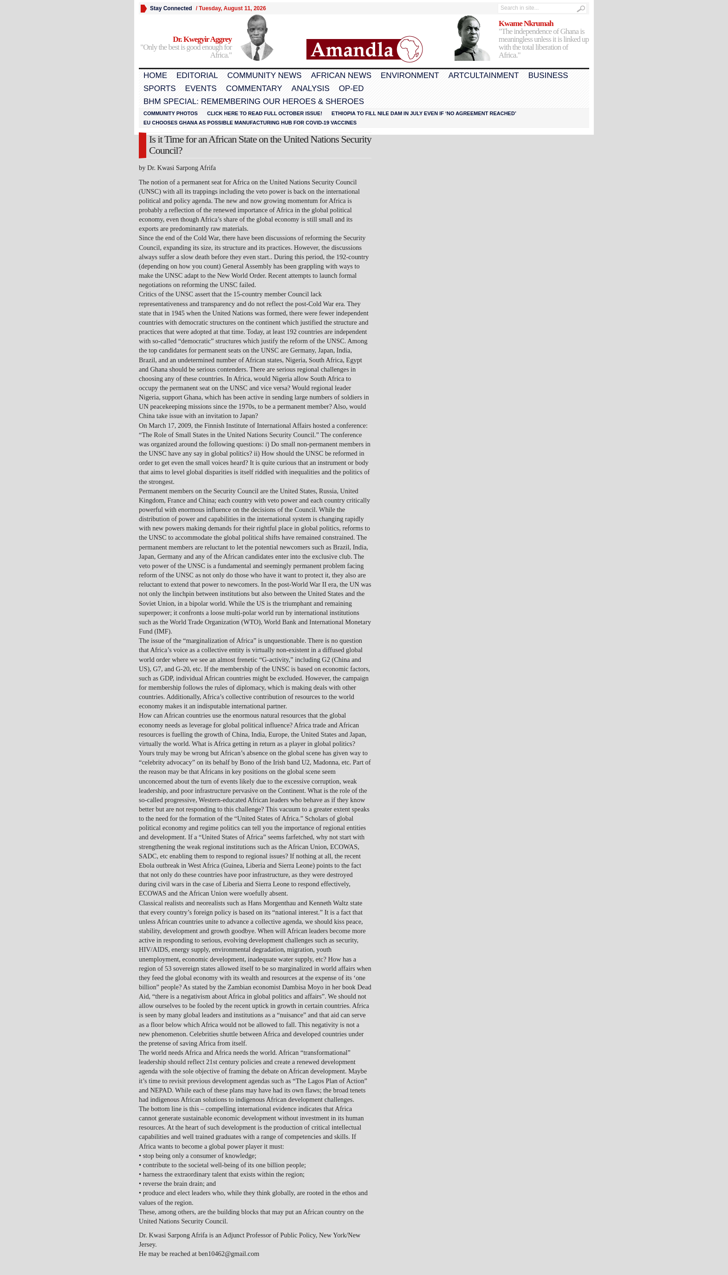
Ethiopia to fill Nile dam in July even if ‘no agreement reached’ (424, 113)
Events (201, 88)
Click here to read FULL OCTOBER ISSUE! (264, 113)
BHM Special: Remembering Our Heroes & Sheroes (253, 101)
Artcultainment (483, 75)
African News (341, 75)
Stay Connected (171, 8)
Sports (159, 88)
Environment (410, 75)
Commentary (254, 88)
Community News (264, 75)
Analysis (311, 88)
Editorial (197, 75)
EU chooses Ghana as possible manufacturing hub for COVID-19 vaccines (250, 122)
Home (155, 75)
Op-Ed (351, 88)
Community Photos (170, 113)
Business (548, 75)
